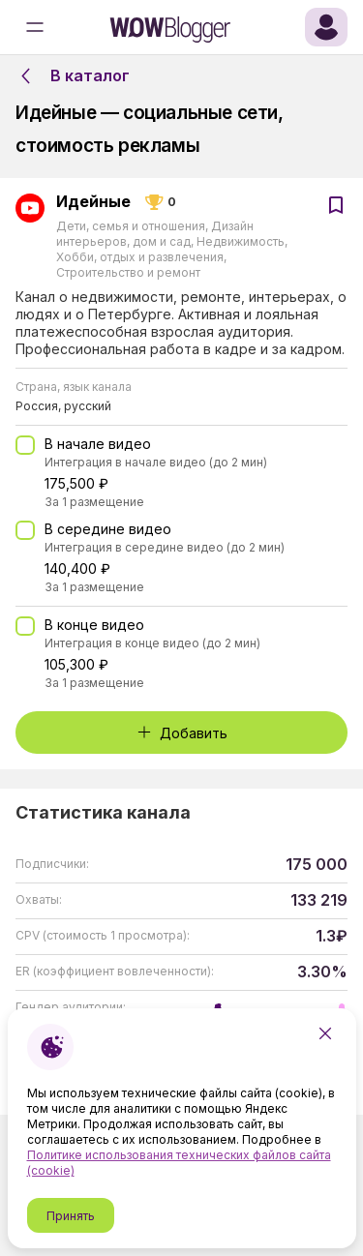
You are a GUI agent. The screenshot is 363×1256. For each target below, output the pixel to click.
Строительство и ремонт (128, 272)
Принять (70, 1216)
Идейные (93, 202)
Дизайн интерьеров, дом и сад (155, 234)
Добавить (181, 733)
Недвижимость (240, 241)
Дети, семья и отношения (132, 226)
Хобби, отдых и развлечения (141, 257)
